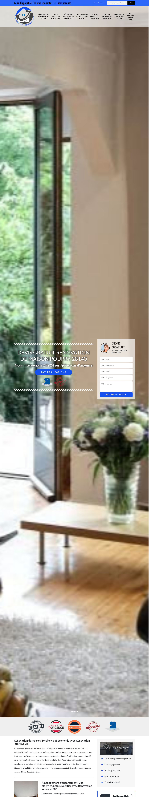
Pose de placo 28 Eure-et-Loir (130, 16)
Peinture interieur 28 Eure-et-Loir (106, 16)
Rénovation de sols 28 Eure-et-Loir (119, 16)
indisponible (23, 3)
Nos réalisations (53, 372)
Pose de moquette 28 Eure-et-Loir (94, 16)
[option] (74, 398)
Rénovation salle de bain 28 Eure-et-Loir (68, 16)
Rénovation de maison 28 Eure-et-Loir (43, 16)
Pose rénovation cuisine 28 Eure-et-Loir (82, 16)
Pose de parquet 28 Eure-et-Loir (55, 16)
